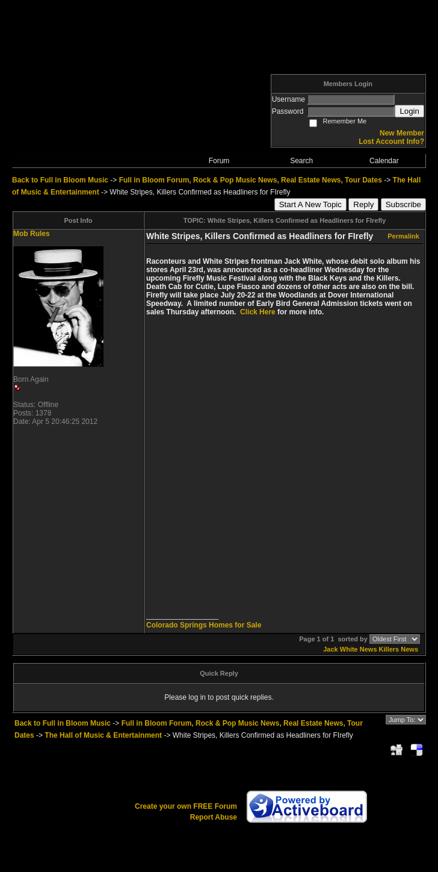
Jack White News (350, 649)
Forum (219, 161)
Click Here (258, 312)
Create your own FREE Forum (186, 806)
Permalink (403, 236)
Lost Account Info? (391, 141)
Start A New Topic (310, 204)
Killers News (398, 649)
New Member (402, 133)
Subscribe (403, 204)
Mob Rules (31, 233)
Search (301, 161)
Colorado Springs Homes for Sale (203, 625)
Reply (363, 204)
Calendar (384, 161)
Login (409, 111)
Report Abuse (213, 817)
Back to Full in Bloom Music (60, 180)
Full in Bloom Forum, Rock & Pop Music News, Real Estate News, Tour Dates (250, 180)
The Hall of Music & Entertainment (103, 735)
